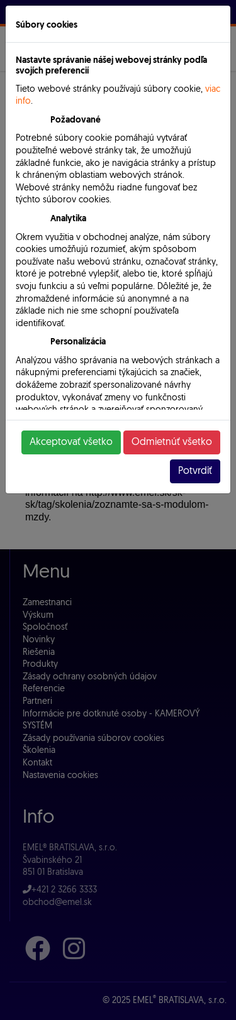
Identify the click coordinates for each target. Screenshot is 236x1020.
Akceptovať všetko (71, 442)
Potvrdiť (195, 471)
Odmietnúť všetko (172, 442)
